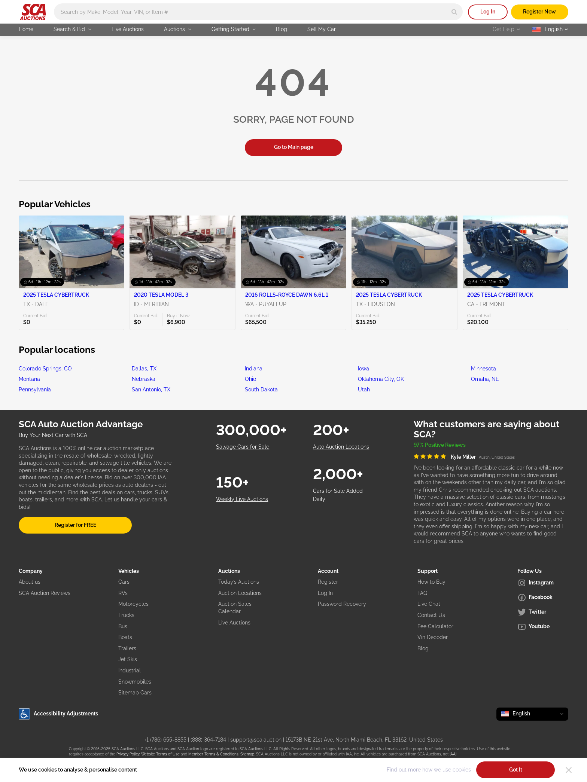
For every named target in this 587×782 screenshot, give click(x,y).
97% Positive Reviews (440, 445)
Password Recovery (342, 604)
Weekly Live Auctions (242, 499)
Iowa (363, 369)
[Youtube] (542, 626)
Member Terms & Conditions (213, 754)
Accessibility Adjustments (58, 714)
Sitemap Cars (135, 693)
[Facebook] (542, 597)
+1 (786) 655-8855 (165, 740)
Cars (124, 582)
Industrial (129, 670)
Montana (29, 379)
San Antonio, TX (151, 389)
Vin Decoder (432, 637)
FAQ (422, 593)
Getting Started (234, 29)
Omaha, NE (485, 379)
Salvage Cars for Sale (242, 447)
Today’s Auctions (238, 582)
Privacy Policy (127, 754)
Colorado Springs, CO (45, 369)
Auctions (177, 29)
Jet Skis (127, 659)
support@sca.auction (256, 740)
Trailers (127, 648)
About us (29, 582)
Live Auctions (128, 29)
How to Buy (431, 582)
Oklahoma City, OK (381, 379)
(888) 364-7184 (208, 740)
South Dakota (261, 389)
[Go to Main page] (33, 12)
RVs (123, 593)
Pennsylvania (35, 389)
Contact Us (431, 615)
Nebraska (143, 379)
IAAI (453, 754)
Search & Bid (72, 29)
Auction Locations (240, 593)
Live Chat (428, 604)
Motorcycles (133, 604)
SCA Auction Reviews (44, 593)
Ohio (250, 379)
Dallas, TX (144, 369)
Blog (281, 29)
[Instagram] (542, 582)
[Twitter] (542, 612)
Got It (515, 770)
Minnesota (483, 369)
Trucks (126, 615)
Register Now (539, 12)
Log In (487, 12)
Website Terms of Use (160, 754)
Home (26, 29)
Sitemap (247, 754)
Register (328, 582)
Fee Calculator (435, 626)
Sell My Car (321, 29)
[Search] (454, 11)
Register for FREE (75, 525)
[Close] (568, 770)
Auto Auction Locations (341, 447)
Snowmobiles (134, 682)
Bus (122, 626)
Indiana (253, 369)
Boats (125, 637)
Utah (364, 389)
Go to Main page (293, 147)
